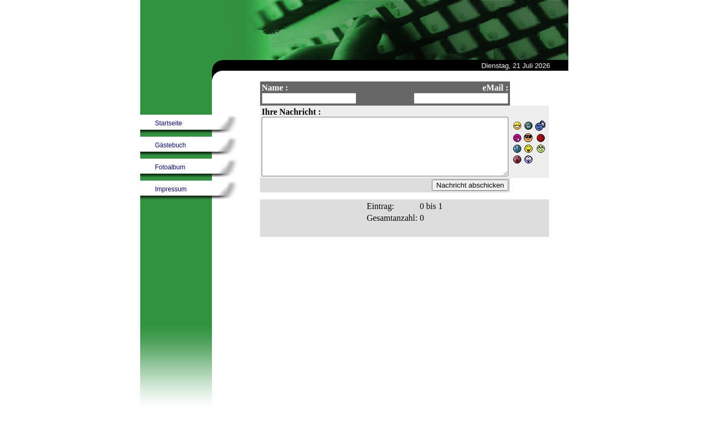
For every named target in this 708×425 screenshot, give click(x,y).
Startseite (168, 123)
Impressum (171, 189)
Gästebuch (170, 145)
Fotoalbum (170, 167)
